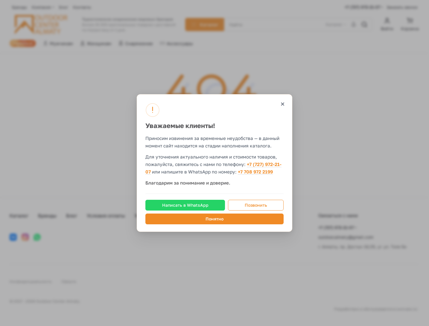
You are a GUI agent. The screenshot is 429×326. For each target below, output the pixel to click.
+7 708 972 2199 (255, 172)
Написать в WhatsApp (185, 205)
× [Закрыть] (282, 104)
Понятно (214, 218)
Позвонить (256, 205)
